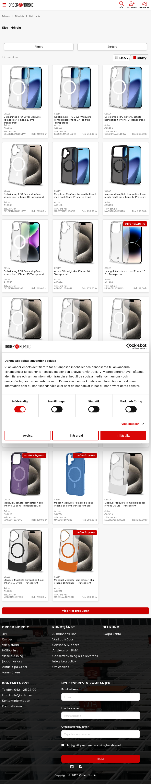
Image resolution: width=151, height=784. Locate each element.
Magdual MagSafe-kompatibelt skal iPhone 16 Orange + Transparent (74, 581)
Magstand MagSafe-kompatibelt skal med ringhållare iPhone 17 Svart (75, 195)
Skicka (101, 758)
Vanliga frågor (62, 639)
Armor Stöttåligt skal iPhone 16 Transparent (72, 273)
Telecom (6, 16)
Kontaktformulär (14, 706)
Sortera (112, 47)
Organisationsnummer (75, 726)
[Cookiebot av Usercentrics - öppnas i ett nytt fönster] (129, 346)
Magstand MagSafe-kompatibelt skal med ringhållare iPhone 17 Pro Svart (125, 195)
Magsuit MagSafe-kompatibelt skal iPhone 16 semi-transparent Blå (74, 504)
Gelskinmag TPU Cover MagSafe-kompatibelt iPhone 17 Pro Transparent (23, 119)
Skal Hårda (35, 16)
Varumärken (11, 672)
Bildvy (140, 58)
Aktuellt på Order (14, 667)
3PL (5, 634)
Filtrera (38, 47)
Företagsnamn (71, 708)
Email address (70, 689)
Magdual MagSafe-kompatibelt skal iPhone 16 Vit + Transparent (124, 504)
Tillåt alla (123, 435)
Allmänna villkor (64, 634)
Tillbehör (20, 16)
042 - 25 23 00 (25, 689)
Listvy (122, 58)
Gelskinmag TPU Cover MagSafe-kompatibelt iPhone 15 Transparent (24, 273)
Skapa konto (112, 634)
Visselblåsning (12, 656)
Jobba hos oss (12, 661)
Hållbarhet (10, 650)
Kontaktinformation (16, 700)
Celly (7, 113)
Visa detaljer (130, 423)
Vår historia (10, 645)
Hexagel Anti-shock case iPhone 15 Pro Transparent (124, 273)
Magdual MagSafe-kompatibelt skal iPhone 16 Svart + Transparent (24, 581)
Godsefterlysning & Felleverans (75, 656)
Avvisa (27, 435)
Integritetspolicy (64, 661)
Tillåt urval (75, 435)
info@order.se (22, 695)
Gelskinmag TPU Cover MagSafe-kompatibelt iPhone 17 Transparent (124, 118)
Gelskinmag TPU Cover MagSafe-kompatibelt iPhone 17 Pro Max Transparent (73, 119)
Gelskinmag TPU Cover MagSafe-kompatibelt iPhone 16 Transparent (24, 195)
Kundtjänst (63, 627)
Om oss (7, 639)
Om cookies (60, 667)
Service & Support (65, 645)
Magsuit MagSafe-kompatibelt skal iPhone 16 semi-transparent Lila (23, 504)
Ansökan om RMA (65, 650)
